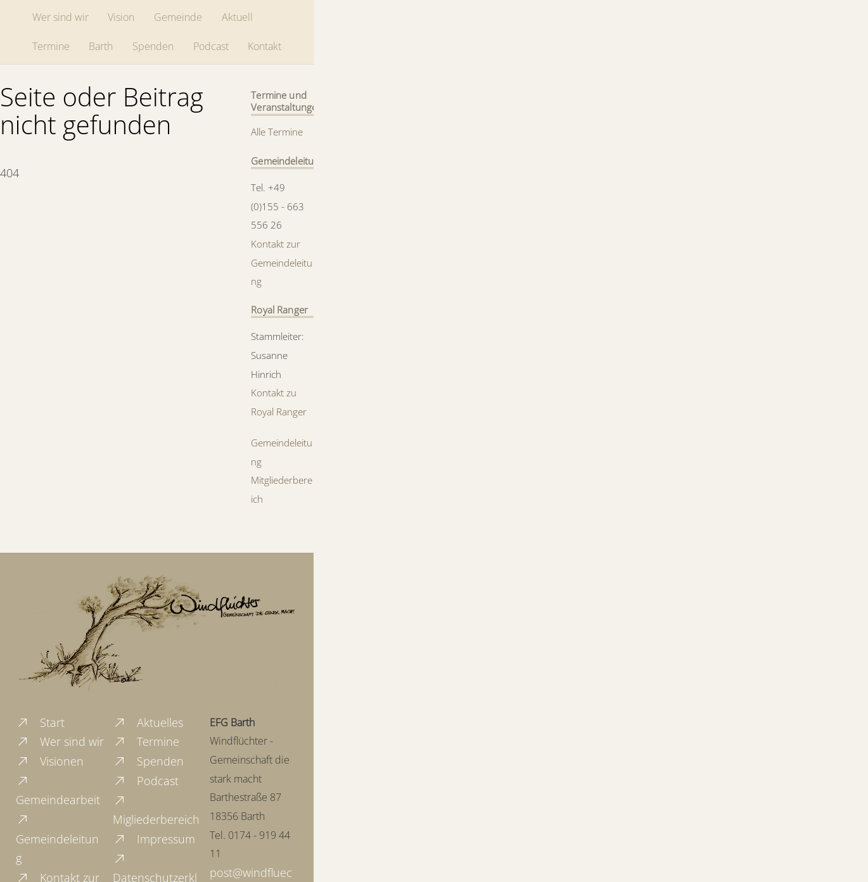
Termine (51, 46)
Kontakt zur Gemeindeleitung (281, 262)
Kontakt (264, 46)
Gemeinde (178, 17)
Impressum (154, 839)
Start (40, 722)
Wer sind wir (60, 17)
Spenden (153, 46)
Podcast (211, 46)
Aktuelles (148, 722)
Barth (101, 46)
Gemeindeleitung (57, 839)
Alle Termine (277, 131)
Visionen (50, 761)
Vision (121, 17)
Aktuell (237, 17)
